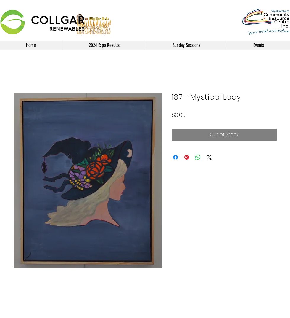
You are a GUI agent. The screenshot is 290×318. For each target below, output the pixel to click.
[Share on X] (209, 157)
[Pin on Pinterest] (186, 157)
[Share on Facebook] (175, 157)
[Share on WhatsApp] (198, 157)
